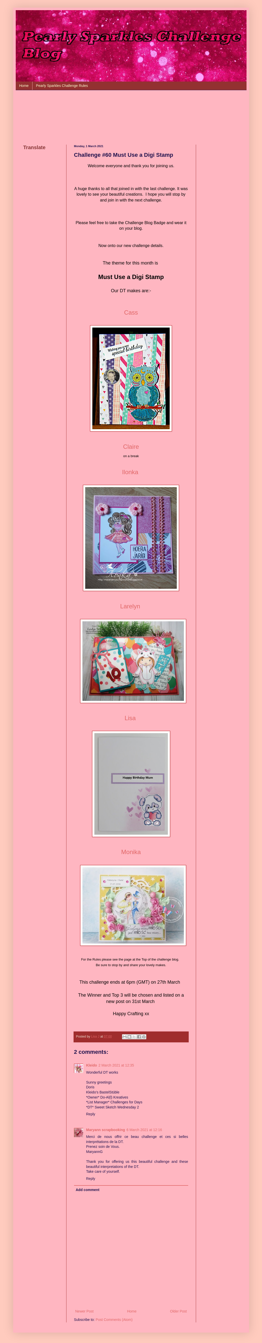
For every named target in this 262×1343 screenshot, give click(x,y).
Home (24, 86)
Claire (131, 446)
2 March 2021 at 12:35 (116, 1065)
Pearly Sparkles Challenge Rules (62, 86)
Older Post (178, 1311)
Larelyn (130, 606)
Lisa (130, 718)
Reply (90, 1114)
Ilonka (130, 472)
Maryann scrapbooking (105, 1130)
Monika (131, 851)
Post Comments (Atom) (114, 1320)
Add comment (87, 1190)
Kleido (91, 1065)
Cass (131, 312)
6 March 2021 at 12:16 (144, 1130)
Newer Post (84, 1311)
